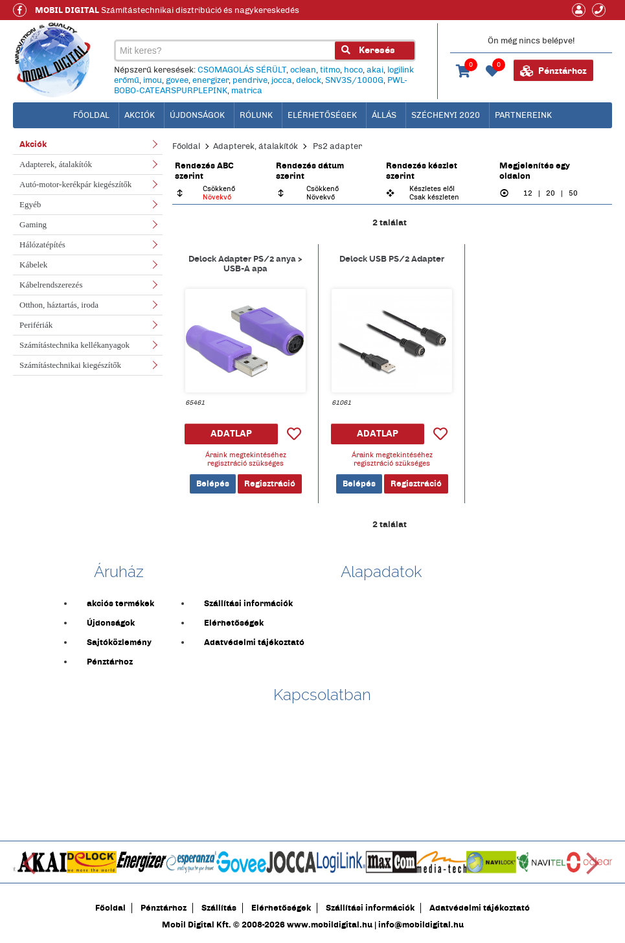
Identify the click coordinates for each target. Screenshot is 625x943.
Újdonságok (197, 115)
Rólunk (256, 115)
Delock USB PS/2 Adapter (391, 259)
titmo (330, 70)
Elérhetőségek (322, 115)
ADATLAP (231, 433)
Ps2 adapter (337, 146)
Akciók (139, 115)
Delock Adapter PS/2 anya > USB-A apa (245, 263)
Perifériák (35, 325)
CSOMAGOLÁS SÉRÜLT (242, 70)
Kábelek (33, 264)
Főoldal (186, 146)
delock (308, 80)
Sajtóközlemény (119, 642)
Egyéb (30, 204)
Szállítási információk (248, 603)
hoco (353, 70)
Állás (384, 115)
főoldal (91, 115)
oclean (303, 70)
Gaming (33, 224)
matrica (246, 90)
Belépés (212, 484)
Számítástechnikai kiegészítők (70, 365)
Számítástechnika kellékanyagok (74, 345)
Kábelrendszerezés (50, 285)
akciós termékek (120, 603)
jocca (281, 80)
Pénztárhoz (553, 71)
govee (177, 80)
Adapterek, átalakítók (55, 164)
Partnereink (523, 115)
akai (375, 70)
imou (152, 80)
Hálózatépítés (42, 244)
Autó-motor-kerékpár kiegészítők (75, 184)
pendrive (250, 80)
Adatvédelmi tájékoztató (254, 642)
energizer (210, 80)
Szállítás (218, 908)
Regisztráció (269, 484)
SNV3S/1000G (354, 80)
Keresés (368, 50)
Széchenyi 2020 (445, 115)
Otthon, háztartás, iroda (58, 305)
